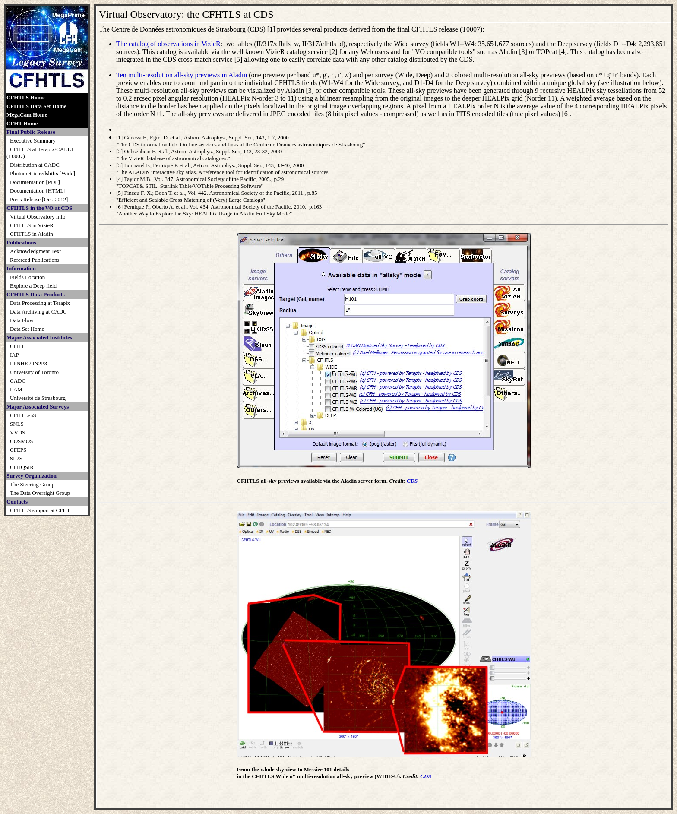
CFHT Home (22, 123)
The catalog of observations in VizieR (168, 44)
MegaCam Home (26, 114)
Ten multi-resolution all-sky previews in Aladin (181, 75)
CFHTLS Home (25, 97)
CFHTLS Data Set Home (36, 106)
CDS (412, 481)
